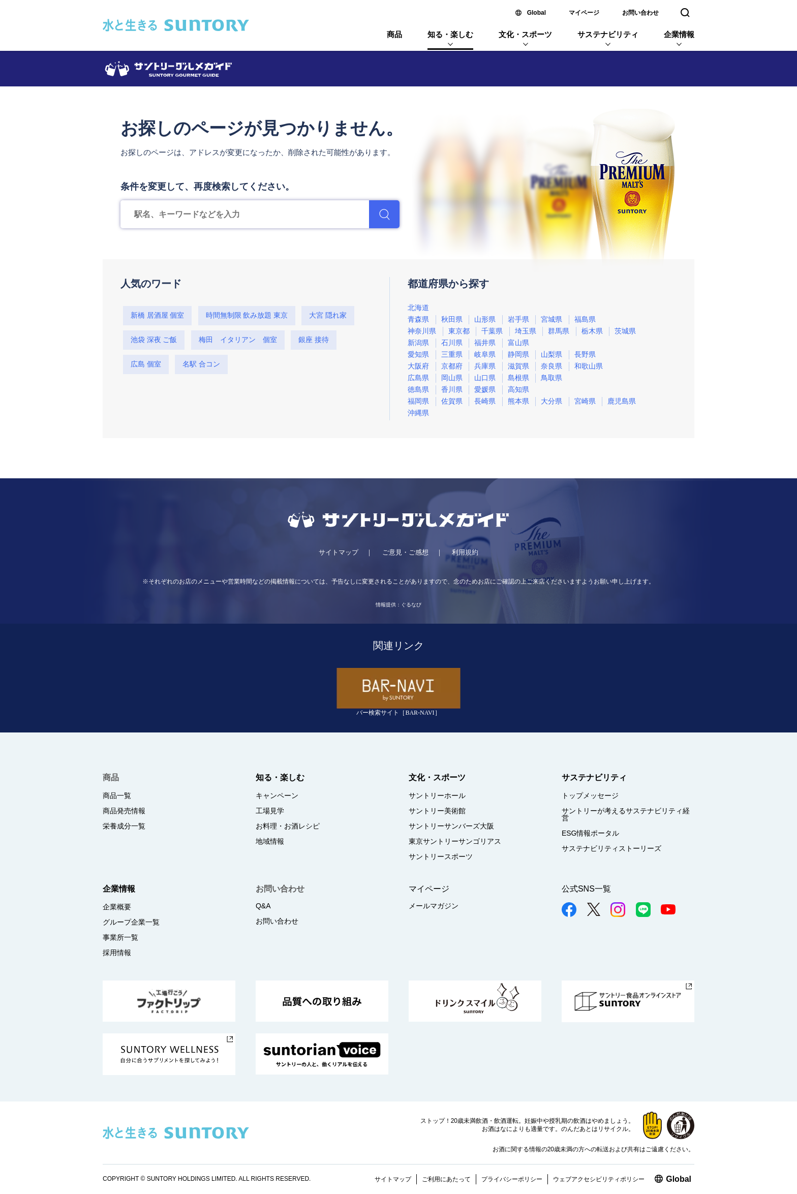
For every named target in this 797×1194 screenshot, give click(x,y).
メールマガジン (433, 906)
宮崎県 (585, 401)
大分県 (551, 401)
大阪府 (418, 366)
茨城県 (625, 331)
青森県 (418, 319)
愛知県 (418, 354)
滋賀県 (518, 366)
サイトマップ (338, 552)
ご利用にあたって (446, 1179)
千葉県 (492, 331)
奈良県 (551, 366)
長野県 (585, 354)
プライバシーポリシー (511, 1179)
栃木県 (592, 331)
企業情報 (679, 34)
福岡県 (418, 401)
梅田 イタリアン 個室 (238, 340)
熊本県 (518, 401)
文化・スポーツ (525, 34)
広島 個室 (146, 364)
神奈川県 (422, 331)
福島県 (585, 319)
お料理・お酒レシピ (288, 826)
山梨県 (551, 354)
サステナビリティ (607, 34)
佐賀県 (452, 401)
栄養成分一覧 (124, 826)
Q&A (263, 906)
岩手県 (518, 319)
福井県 (485, 343)
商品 (394, 34)
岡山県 (452, 378)
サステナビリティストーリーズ (611, 848)
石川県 (452, 343)
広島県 (418, 378)
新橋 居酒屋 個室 (157, 315)
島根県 (518, 378)
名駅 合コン (201, 364)
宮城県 (551, 319)
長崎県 (485, 401)
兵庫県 (485, 366)
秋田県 (452, 319)
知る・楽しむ (450, 34)
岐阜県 (485, 354)
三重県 (452, 354)
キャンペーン (277, 795)
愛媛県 (485, 389)
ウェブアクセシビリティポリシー (599, 1179)
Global (536, 12)
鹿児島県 (621, 401)
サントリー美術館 (437, 811)
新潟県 (418, 343)
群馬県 (558, 331)
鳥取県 (551, 378)
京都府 (452, 366)
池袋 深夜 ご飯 (154, 340)
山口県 (485, 378)
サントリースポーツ (441, 856)
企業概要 (117, 907)
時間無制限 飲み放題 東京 (247, 315)
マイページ (584, 12)
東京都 (459, 331)
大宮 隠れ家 (328, 315)
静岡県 (518, 354)
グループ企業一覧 (131, 922)
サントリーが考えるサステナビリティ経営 (626, 814)
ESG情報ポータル (591, 833)
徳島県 (418, 389)
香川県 (452, 389)
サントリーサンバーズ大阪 (451, 826)
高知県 (518, 389)
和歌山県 (588, 366)
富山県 (518, 343)
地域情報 (270, 841)
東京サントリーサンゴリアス (455, 841)
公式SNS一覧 (586, 888)
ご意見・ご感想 (405, 552)
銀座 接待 (313, 340)
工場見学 (270, 811)
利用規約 (465, 552)
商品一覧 (117, 795)
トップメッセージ (590, 795)
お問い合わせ (640, 12)
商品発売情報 (124, 811)
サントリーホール (437, 795)
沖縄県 (418, 413)
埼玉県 (525, 331)
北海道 (418, 308)
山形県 (485, 319)
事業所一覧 (120, 937)
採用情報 (117, 952)
